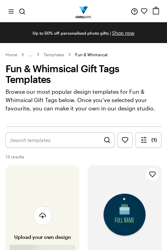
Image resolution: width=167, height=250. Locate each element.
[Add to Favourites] (152, 174)
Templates (54, 54)
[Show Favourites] (125, 140)
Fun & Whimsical (91, 54)
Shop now (123, 33)
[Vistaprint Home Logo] (83, 11)
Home (11, 54)
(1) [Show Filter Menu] (148, 139)
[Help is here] (134, 11)
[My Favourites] (144, 11)
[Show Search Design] (60, 140)
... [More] (30, 54)
